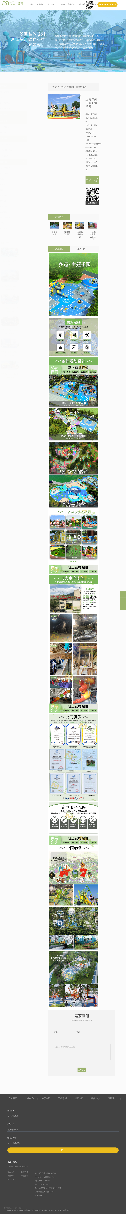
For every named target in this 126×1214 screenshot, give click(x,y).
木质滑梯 (21, 139)
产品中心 (40, 4)
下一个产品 (95, 180)
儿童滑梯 (21, 121)
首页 (32, 4)
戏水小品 (21, 206)
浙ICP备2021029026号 (53, 1210)
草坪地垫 (21, 229)
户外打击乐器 (23, 173)
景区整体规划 (23, 103)
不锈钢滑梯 (22, 127)
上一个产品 (88, 180)
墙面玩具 (21, 223)
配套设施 (21, 162)
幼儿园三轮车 (23, 218)
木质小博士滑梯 (24, 150)
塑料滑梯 (21, 133)
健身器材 (21, 195)
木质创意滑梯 (23, 145)
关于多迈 (50, 4)
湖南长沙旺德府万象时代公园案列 (27, 288)
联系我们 (112, 1098)
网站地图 (38, 1195)
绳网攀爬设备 (23, 168)
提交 (63, 1150)
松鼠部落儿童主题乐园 (93, 235)
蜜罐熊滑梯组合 (80, 234)
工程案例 (61, 4)
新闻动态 (82, 4)
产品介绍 (59, 249)
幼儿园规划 (22, 92)
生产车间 (81, 249)
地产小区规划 (23, 97)
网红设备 (21, 115)
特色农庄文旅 (23, 108)
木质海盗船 (22, 156)
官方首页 (12, 1098)
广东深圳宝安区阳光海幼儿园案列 (27, 332)
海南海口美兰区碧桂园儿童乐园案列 (27, 310)
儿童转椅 (21, 212)
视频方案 (71, 4)
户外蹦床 (21, 201)
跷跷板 (20, 184)
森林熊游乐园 (67, 233)
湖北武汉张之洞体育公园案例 (27, 263)
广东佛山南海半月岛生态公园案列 (27, 376)
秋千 (20, 190)
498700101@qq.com (94, 144)
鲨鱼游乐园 (54, 233)
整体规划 (21, 86)
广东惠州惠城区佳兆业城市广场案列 (27, 354)
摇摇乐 (20, 179)
